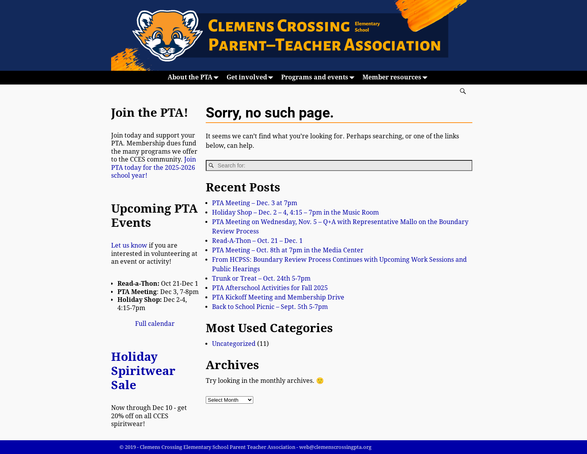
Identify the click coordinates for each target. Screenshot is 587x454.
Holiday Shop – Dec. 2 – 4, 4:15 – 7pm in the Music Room (295, 212)
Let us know (129, 245)
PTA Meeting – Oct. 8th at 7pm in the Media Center (288, 250)
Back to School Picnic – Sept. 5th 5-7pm (270, 307)
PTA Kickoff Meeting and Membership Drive (278, 297)
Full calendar (155, 323)
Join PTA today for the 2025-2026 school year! (153, 167)
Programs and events (319, 78)
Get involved (251, 78)
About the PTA (195, 78)
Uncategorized (234, 343)
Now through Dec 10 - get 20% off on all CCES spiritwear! (149, 416)
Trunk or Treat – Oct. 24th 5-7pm (261, 278)
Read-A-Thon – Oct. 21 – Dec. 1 (257, 240)
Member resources (396, 78)
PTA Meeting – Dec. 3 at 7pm (254, 203)
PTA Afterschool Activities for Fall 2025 (270, 288)
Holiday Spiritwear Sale (143, 371)
